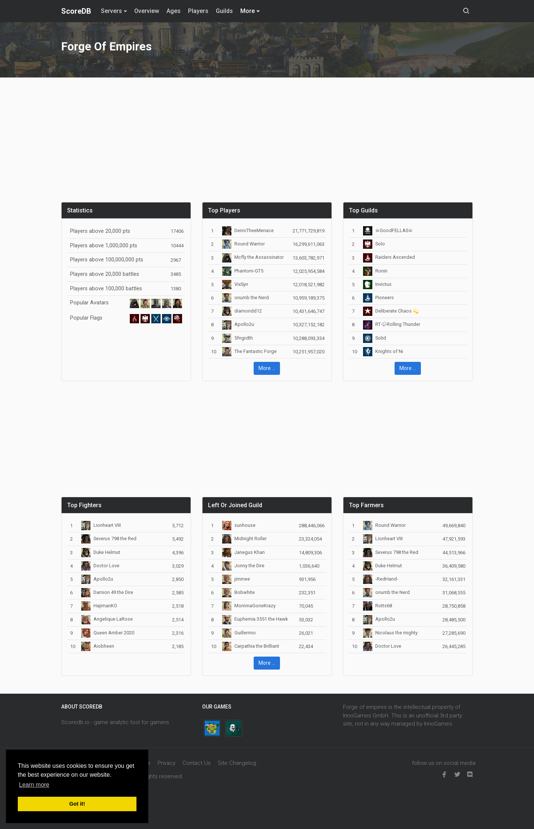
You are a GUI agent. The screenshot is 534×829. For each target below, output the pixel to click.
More (247, 10)
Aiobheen (97, 646)
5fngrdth (237, 338)
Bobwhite (238, 592)
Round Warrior (243, 244)
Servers (111, 10)
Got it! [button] (77, 804)
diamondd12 (242, 311)
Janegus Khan (243, 552)
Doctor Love (100, 565)
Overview (146, 10)
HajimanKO (99, 605)
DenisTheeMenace (248, 230)
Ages (174, 10)
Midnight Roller (244, 538)
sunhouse (239, 525)
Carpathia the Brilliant (250, 646)
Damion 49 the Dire (107, 592)
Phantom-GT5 (242, 271)
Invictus (377, 284)
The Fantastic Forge (249, 351)
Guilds (224, 10)
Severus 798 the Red (108, 538)
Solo (374, 244)
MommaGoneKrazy (249, 605)
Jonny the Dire (243, 565)
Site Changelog (237, 763)
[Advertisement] (267, 144)
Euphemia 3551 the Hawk (255, 619)
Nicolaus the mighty (390, 632)
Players (198, 10)
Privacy (166, 763)
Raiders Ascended (389, 257)
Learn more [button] (34, 785)
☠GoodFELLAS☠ (388, 230)
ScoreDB (76, 11)
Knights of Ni (383, 351)
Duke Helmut (100, 552)
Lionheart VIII (101, 525)
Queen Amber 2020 (107, 632)
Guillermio (239, 632)
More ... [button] (266, 368)
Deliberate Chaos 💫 (391, 311)
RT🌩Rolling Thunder (391, 324)
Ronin (375, 271)
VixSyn (235, 284)
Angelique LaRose (107, 619)
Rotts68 (377, 605)
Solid (374, 338)
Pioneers (378, 297)
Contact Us (196, 763)
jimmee (236, 579)
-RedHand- (380, 579)
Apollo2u (238, 324)
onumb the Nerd (245, 297)
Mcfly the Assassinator (253, 257)
